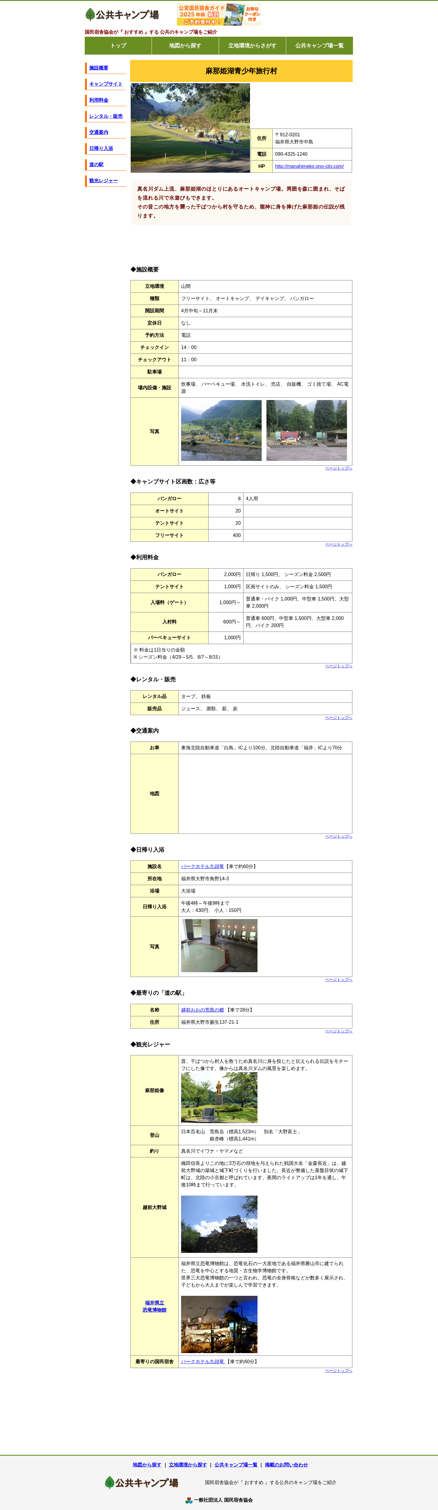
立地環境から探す (188, 1464)
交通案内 (98, 132)
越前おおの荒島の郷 (202, 1009)
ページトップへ (338, 468)
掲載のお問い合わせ (286, 1464)
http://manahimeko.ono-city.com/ (309, 166)
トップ (118, 46)
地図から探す (185, 46)
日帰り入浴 (101, 148)
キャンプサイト (106, 84)
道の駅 (96, 164)
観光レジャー (103, 180)
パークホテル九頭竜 (202, 866)
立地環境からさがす (252, 46)
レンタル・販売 (106, 116)
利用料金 (98, 100)
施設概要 (98, 67)
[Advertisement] (308, 14)
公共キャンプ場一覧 (319, 46)
